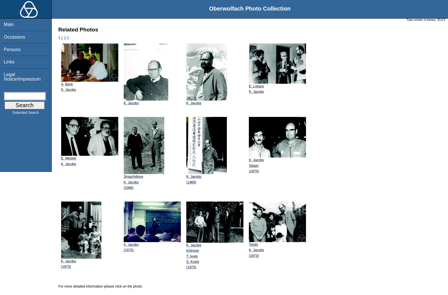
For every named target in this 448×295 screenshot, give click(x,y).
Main (9, 24)
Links (9, 61)
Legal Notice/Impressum (22, 76)
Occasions (14, 37)
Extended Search (26, 113)
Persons (12, 49)
